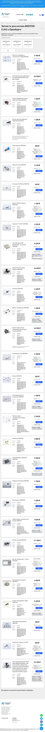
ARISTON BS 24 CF (20, 112)
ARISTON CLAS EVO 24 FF (21, 429)
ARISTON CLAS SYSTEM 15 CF (22, 90)
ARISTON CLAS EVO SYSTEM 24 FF (23, 431)
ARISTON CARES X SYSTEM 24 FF (23, 653)
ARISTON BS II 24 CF (20, 154)
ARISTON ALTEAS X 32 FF (21, 110)
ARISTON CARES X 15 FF (21, 650)
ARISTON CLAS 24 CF (20, 87)
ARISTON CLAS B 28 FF (21, 63)
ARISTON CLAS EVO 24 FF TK (22, 430)
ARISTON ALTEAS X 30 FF (21, 109)
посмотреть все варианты (37, 258)
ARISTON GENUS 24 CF (21, 316)
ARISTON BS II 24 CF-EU (21, 155)
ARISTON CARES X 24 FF (21, 369)
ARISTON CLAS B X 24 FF (21, 65)
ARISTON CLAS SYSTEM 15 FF (22, 91)
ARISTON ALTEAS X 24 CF (21, 189)
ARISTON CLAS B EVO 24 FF (22, 470)
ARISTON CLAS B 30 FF (21, 64)
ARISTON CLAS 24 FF (20, 88)
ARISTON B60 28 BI (20, 635)
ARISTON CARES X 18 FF (21, 368)
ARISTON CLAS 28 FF (20, 62)
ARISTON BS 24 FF (20, 86)
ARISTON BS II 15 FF (20, 128)
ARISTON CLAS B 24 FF (21, 469)
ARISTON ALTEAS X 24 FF (21, 230)
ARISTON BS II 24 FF (20, 132)
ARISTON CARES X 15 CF (21, 409)
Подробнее (19, 92)
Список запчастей (6, 44)
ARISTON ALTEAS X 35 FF (21, 111)
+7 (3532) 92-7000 (19, 14)
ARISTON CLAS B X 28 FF (21, 681)
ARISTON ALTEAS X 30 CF (21, 254)
